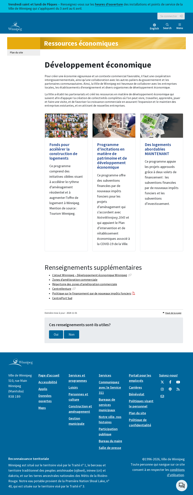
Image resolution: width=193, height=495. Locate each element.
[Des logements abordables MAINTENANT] (161, 182)
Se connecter (168, 16)
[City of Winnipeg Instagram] (162, 390)
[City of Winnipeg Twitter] (162, 383)
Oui (56, 334)
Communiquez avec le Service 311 (110, 387)
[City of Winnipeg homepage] (20, 365)
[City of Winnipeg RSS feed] (178, 390)
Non (71, 334)
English (154, 28)
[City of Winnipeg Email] (162, 398)
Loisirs (73, 387)
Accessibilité (47, 382)
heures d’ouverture (109, 4)
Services (105, 375)
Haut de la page (173, 312)
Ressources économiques (81, 43)
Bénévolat (136, 394)
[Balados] (170, 390)
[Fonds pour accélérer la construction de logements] (66, 182)
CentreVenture (61, 289)
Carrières (135, 387)
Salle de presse (110, 448)
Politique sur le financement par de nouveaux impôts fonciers (91, 293)
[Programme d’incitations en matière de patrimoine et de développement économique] (114, 182)
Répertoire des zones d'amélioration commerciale (84, 284)
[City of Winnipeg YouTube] (178, 383)
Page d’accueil (48, 375)
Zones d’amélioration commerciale (74, 279)
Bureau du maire (110, 441)
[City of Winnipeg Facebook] (170, 383)
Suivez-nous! (168, 375)
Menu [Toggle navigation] (179, 26)
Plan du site (16, 52)
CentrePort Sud (62, 298)
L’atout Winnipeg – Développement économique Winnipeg (89, 275)
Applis (42, 389)
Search (167, 26)
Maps (42, 408)
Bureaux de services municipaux (107, 404)
